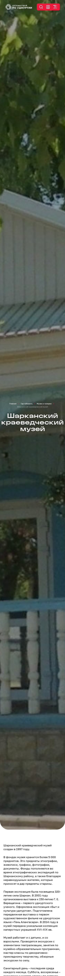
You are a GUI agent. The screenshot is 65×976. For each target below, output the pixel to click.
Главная (12, 404)
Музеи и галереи (44, 404)
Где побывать (26, 404)
